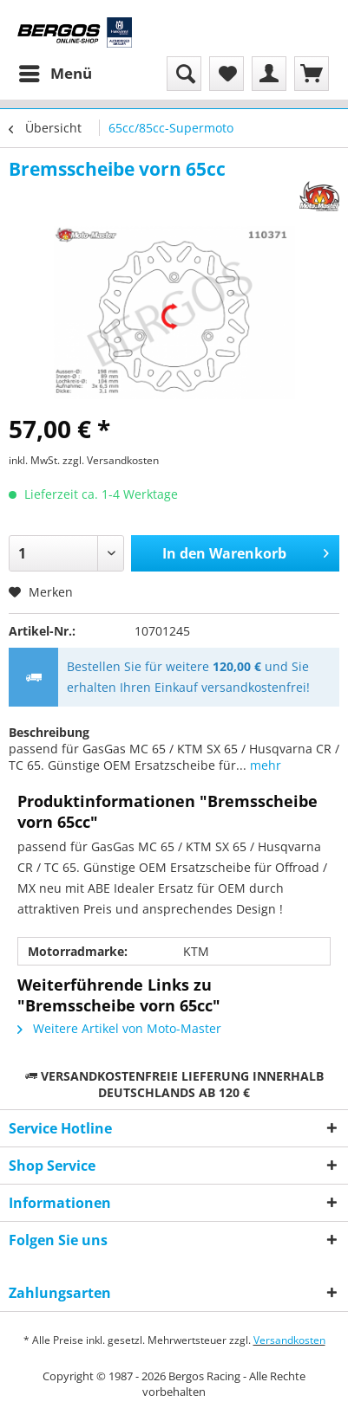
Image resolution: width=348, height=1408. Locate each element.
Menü (55, 71)
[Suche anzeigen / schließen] (184, 73)
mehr (263, 765)
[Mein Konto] (269, 73)
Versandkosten (289, 1340)
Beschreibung (49, 732)
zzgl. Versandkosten (110, 460)
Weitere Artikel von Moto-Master (119, 1028)
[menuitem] (55, 73)
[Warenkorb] (311, 73)
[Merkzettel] (226, 73)
